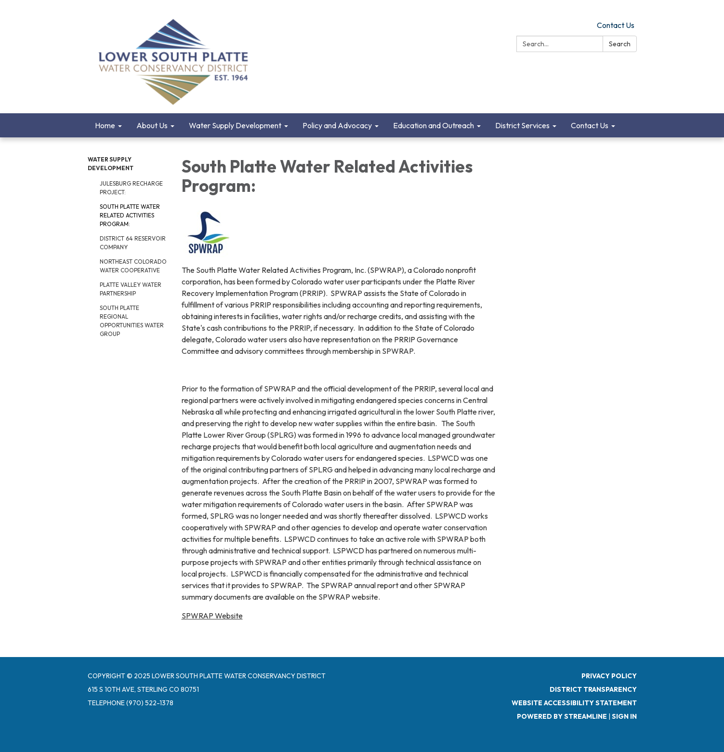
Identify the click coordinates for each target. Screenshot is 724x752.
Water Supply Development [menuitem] (235, 125)
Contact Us (615, 25)
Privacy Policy (609, 675)
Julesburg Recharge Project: (131, 188)
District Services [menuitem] (522, 125)
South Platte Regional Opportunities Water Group (132, 320)
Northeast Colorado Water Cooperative (133, 266)
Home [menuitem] (105, 125)
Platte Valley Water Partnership (130, 289)
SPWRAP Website (212, 615)
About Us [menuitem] (152, 125)
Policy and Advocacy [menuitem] (337, 125)
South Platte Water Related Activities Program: (130, 215)
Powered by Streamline (562, 716)
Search (620, 44)
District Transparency (593, 689)
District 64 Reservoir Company (133, 243)
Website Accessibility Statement (574, 702)
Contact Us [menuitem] (589, 125)
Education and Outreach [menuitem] (433, 125)
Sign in (624, 716)
